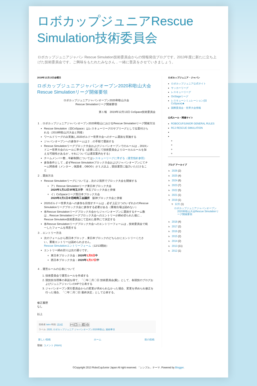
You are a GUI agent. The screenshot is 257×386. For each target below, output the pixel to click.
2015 (175, 236)
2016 (175, 231)
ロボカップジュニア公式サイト (188, 83)
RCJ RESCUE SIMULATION (187, 128)
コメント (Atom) (53, 345)
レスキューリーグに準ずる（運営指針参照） (120, 158)
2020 (49, 329)
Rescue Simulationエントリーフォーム (67, 245)
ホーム (97, 339)
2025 (175, 175)
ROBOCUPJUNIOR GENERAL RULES (192, 123)
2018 (175, 221)
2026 (175, 170)
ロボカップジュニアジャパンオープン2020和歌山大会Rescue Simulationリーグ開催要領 (196, 211)
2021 (175, 195)
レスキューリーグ (181, 92)
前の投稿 (149, 339)
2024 (175, 180)
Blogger (179, 367)
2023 (175, 185)
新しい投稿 (44, 339)
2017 (175, 226)
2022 (175, 190)
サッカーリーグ (179, 87)
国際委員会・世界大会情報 (186, 107)
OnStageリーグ (179, 96)
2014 (175, 241)
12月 (178, 204)
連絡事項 (110, 329)
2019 (175, 199)
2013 (175, 246)
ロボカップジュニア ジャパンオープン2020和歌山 (78, 329)
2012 (175, 250)
